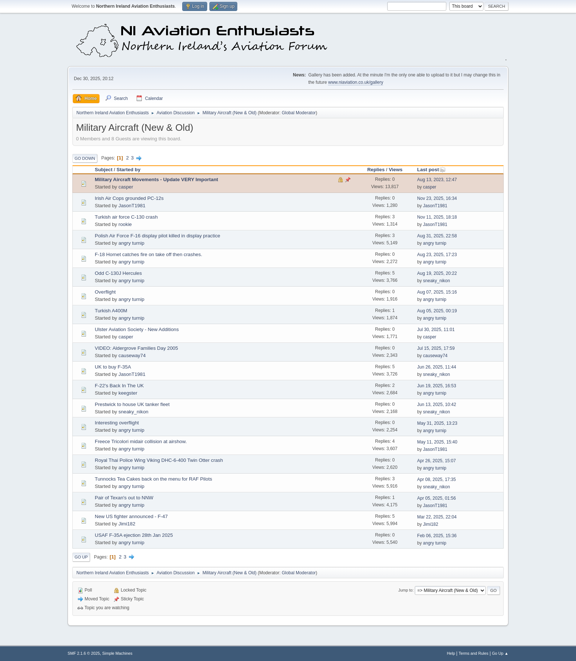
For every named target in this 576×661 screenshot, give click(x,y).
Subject (103, 169)
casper (125, 187)
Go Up (81, 557)
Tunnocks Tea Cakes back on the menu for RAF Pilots (153, 479)
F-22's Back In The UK (119, 385)
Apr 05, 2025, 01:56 (436, 498)
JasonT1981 (131, 205)
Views (396, 169)
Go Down (85, 158)
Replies (376, 169)
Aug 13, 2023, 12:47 (437, 179)
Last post (431, 169)
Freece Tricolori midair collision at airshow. (141, 441)
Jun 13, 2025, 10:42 (436, 404)
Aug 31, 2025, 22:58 (437, 235)
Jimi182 (126, 524)
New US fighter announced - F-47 (131, 516)
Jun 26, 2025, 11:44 (436, 367)
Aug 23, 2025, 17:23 (437, 254)
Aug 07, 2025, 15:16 (437, 292)
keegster (127, 393)
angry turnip (131, 243)
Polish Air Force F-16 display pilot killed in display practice (157, 235)
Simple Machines (117, 653)
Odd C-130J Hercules (118, 273)
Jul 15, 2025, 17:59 (436, 348)
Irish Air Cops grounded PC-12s (129, 198)
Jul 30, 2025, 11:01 (436, 329)
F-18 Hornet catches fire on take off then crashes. (148, 254)
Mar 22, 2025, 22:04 (437, 517)
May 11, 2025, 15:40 (437, 442)
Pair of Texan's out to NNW (124, 497)
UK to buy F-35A (113, 367)
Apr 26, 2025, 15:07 (436, 460)
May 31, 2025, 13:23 (437, 423)
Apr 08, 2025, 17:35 (436, 479)
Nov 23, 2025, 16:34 (437, 198)
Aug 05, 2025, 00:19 (437, 310)
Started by (128, 169)
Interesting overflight (117, 422)
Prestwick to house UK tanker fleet (132, 404)
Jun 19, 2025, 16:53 (436, 385)
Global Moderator (299, 112)
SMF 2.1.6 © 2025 (84, 653)
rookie (125, 224)
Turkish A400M (111, 310)
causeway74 (131, 355)
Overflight (105, 292)
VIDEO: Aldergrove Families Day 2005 (136, 348)
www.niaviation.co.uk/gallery (355, 82)
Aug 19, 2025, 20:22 (437, 273)
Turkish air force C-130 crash (126, 217)
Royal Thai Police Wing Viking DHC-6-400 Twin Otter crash (159, 460)
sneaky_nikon (436, 280)
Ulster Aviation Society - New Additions (137, 329)
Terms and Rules (474, 653)
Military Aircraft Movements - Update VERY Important (156, 179)
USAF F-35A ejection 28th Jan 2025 (134, 535)
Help (451, 653)
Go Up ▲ (500, 653)
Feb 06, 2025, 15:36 (437, 535)
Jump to (405, 590)
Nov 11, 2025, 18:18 (437, 217)
